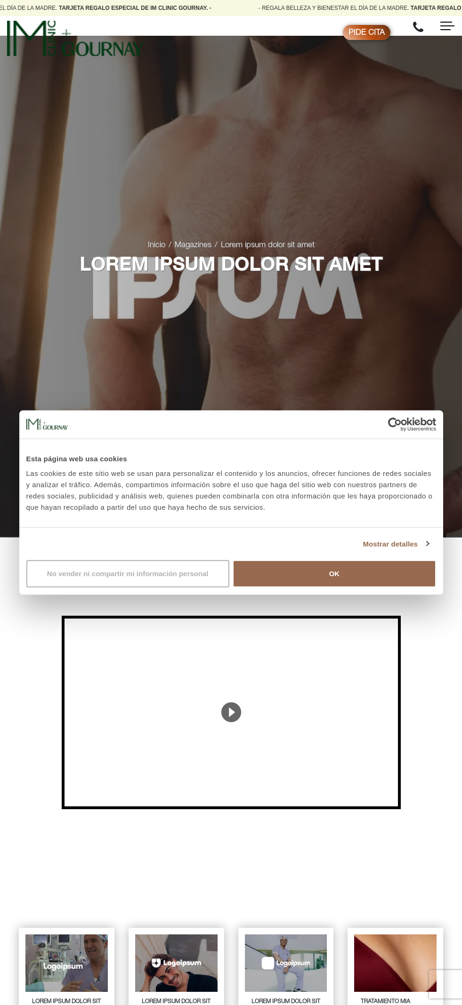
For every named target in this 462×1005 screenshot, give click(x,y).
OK (334, 574)
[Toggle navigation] (447, 26)
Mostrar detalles (390, 543)
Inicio (156, 245)
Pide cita (367, 33)
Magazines (193, 245)
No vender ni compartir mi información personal (128, 574)
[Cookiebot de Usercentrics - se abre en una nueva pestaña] (395, 424)
